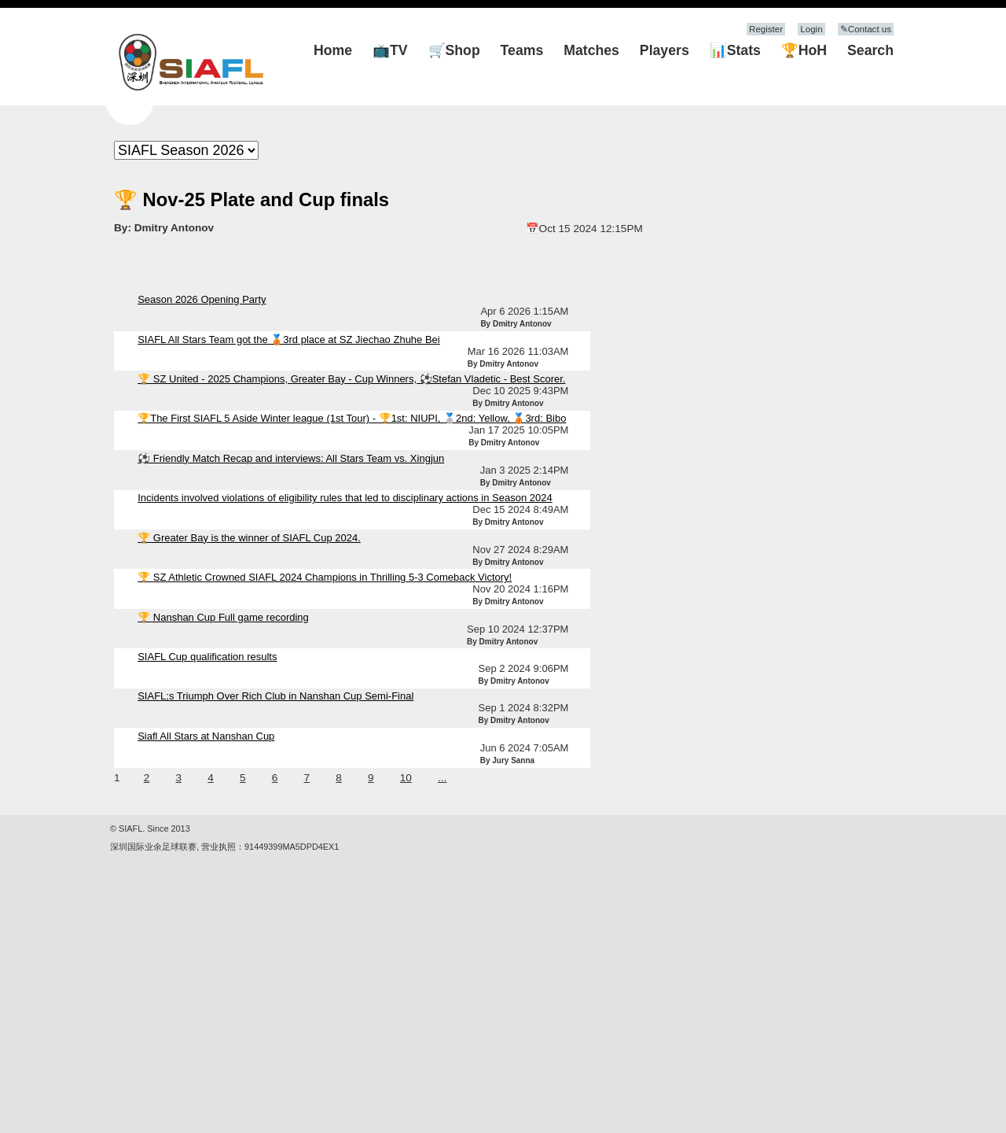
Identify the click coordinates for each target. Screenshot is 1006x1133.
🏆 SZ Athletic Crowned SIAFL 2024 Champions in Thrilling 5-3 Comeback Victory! (325, 577)
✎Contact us (865, 29)
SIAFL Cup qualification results (207, 656)
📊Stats (735, 50)
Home (333, 50)
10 (406, 778)
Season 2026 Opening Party (202, 299)
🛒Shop (454, 50)
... (442, 778)
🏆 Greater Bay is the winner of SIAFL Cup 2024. (249, 538)
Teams (522, 50)
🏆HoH (804, 50)
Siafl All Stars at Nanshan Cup (206, 736)
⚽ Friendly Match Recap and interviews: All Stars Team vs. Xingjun (291, 458)
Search (870, 50)
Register (766, 29)
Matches (591, 50)
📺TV (390, 50)
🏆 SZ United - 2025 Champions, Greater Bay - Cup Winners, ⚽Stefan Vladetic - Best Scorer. (351, 379)
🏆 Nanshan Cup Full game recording (223, 617)
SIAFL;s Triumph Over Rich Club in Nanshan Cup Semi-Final (275, 696)
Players (664, 50)
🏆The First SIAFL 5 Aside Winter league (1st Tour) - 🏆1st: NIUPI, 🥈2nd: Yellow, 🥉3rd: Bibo (352, 418)
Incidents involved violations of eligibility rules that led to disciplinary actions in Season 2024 (345, 498)
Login (811, 29)
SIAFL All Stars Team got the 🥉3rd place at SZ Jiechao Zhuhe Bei (289, 339)
